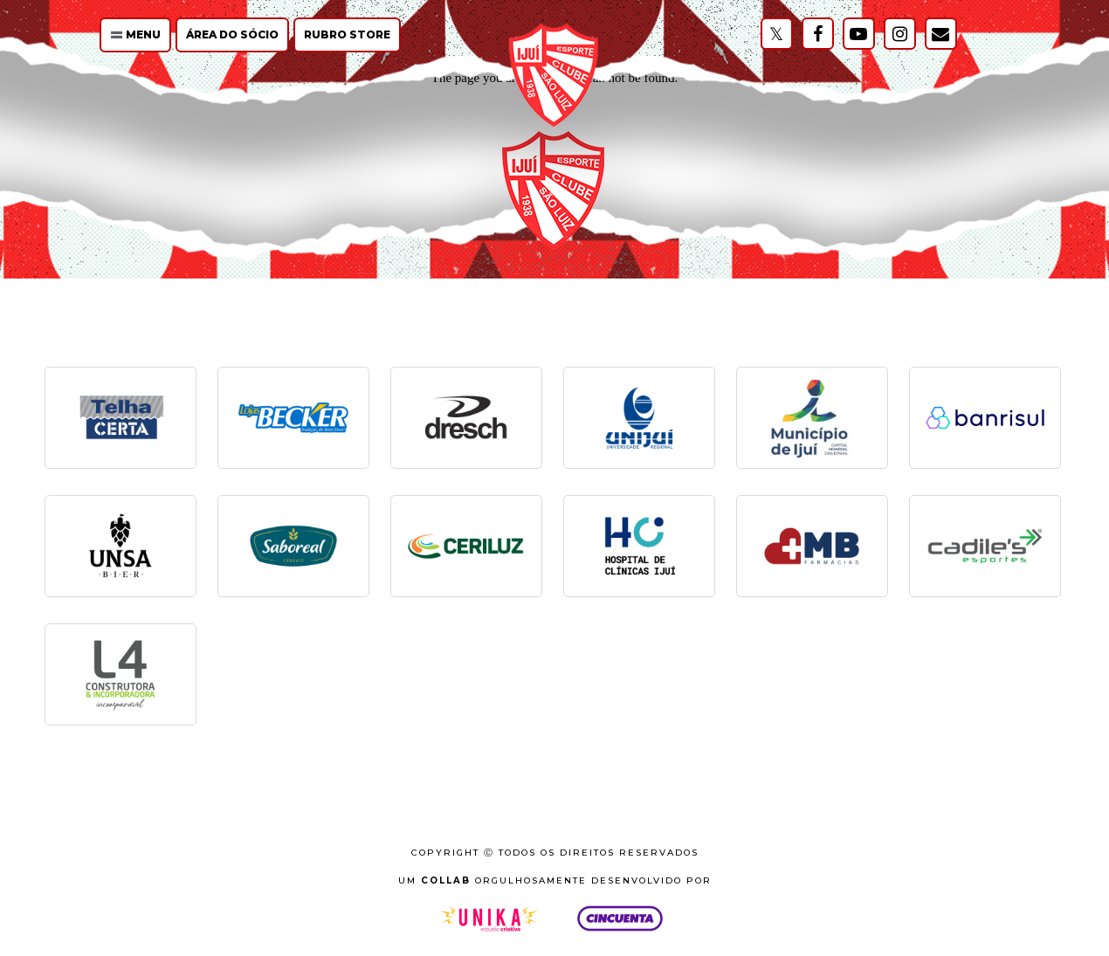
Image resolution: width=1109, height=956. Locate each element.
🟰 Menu (135, 34)
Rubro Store (347, 34)
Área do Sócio (232, 34)
